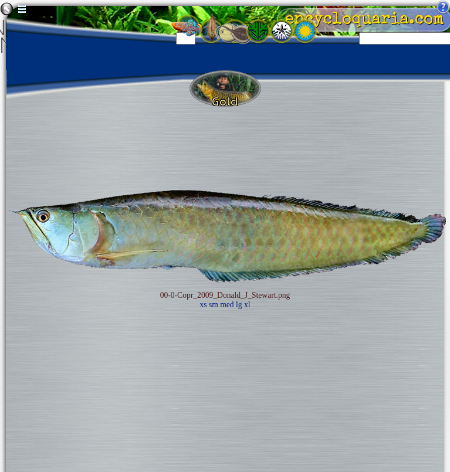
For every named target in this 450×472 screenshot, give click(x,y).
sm (213, 304)
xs (203, 304)
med (227, 304)
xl (247, 304)
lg (239, 304)
